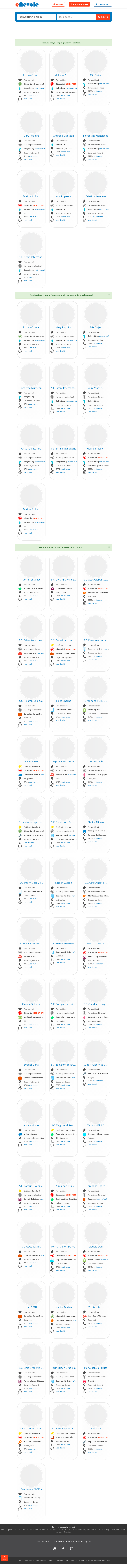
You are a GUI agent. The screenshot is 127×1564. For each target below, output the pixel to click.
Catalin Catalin (63, 882)
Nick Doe (96, 1428)
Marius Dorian (63, 1307)
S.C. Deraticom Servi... (63, 822)
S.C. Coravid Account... (63, 640)
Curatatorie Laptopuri (31, 822)
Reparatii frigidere (112, 1529)
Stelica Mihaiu (96, 822)
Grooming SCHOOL (96, 700)
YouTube (60, 1541)
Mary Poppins (31, 135)
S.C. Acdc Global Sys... (96, 579)
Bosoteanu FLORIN (31, 1489)
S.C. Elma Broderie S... (31, 1367)
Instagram (85, 1541)
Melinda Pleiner (63, 75)
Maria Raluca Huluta (95, 1367)
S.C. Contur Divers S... (31, 1186)
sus (4, 1558)
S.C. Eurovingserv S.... (63, 1428)
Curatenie (101, 1529)
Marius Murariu (96, 943)
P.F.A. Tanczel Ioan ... (31, 1428)
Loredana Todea (95, 1186)
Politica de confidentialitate (96, 1560)
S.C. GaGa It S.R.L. (31, 1246)
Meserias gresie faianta (9, 1529)
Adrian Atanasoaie (63, 943)
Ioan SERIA (31, 1307)
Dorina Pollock (31, 196)
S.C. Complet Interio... (63, 1004)
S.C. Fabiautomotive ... (31, 640)
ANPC (109, 1560)
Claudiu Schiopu (31, 1004)
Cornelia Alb (96, 761)
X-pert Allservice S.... (95, 1064)
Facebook (71, 1541)
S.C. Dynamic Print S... (63, 579)
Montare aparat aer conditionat (46, 1529)
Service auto (77, 1529)
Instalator (22, 1529)
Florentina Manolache (95, 135)
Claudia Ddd (96, 1246)
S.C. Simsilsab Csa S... (64, 1186)
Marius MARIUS (95, 1125)
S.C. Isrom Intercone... (31, 257)
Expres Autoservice (64, 761)
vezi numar (33, 95)
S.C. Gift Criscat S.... (96, 882)
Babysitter (67, 1532)
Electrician (30, 1529)
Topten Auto (95, 1307)
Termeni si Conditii (62, 1560)
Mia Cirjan (96, 75)
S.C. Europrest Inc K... (96, 640)
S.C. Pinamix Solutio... (31, 700)
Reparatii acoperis (89, 1529)
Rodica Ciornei (31, 75)
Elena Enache (63, 700)
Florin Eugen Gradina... (63, 1367)
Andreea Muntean (63, 135)
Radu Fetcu (31, 761)
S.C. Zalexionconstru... (63, 1064)
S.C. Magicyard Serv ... (63, 1125)
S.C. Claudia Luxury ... (96, 1004)
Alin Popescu (63, 196)
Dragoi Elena (31, 1064)
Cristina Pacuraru (96, 196)
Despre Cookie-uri (78, 1560)
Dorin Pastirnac (31, 579)
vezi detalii (28, 99)
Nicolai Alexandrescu (31, 943)
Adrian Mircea (31, 1125)
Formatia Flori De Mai (63, 1246)
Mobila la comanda (65, 1529)
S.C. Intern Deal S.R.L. (31, 882)
